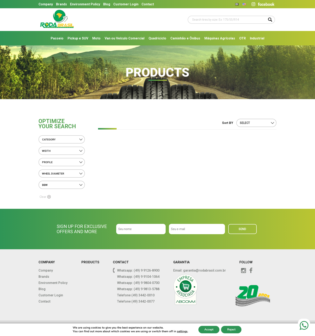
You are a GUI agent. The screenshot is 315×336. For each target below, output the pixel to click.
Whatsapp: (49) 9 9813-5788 (138, 289)
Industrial (257, 38)
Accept (208, 329)
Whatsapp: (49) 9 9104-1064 (138, 277)
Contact (148, 4)
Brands (61, 4)
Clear (45, 196)
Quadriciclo (157, 38)
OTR (242, 38)
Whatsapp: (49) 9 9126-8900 (138, 270)
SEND (242, 229)
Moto (96, 38)
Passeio (57, 38)
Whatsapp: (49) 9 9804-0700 (138, 283)
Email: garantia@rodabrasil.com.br (199, 270)
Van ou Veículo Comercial (124, 38)
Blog (106, 4)
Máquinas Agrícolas (219, 38)
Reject (231, 329)
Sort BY (227, 123)
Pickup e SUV (78, 38)
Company (46, 4)
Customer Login (125, 4)
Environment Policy (85, 4)
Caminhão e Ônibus (185, 38)
